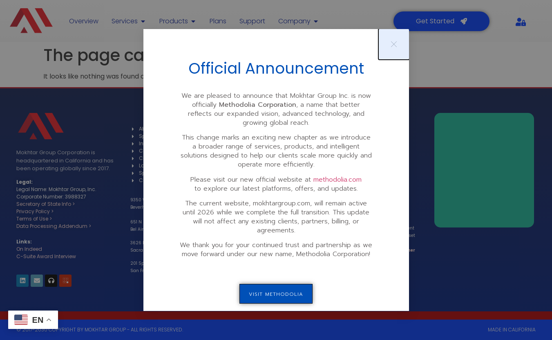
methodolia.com (337, 180)
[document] (276, 170)
